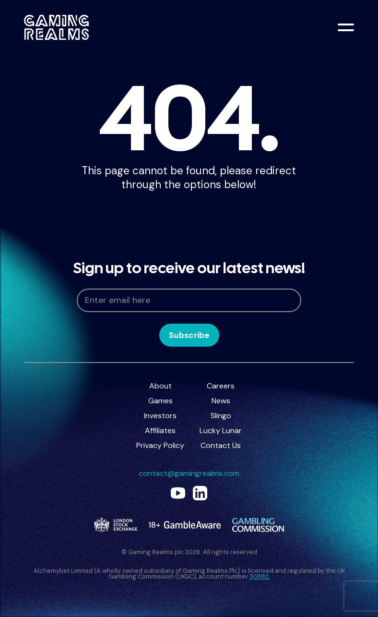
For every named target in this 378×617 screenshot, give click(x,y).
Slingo (221, 416)
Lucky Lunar (221, 430)
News (221, 401)
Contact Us (221, 445)
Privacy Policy (160, 445)
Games (160, 401)
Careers (221, 386)
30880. (259, 576)
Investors (160, 416)
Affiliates (160, 430)
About (160, 386)
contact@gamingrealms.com (189, 473)
